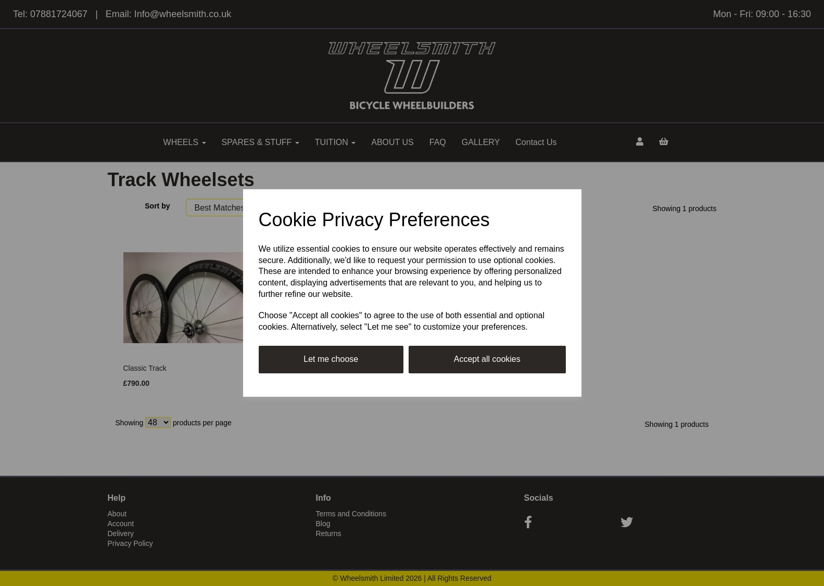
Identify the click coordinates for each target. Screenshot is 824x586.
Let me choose (330, 359)
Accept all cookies (487, 359)
